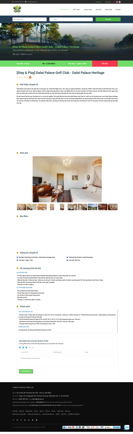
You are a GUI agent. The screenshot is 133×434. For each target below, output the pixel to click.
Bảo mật (80, 412)
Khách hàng (32, 412)
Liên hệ (63, 412)
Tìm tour (108, 19)
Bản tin (48, 412)
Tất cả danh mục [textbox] (18, 19)
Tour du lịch (64, 9)
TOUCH (62, 415)
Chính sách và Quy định (19, 415)
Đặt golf (76, 9)
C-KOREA (78, 415)
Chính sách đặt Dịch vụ (35, 415)
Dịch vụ (98, 9)
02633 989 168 (19, 1)
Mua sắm (108, 9)
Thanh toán (71, 412)
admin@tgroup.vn (32, 1)
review (118, 9)
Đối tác (41, 412)
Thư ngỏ (14, 412)
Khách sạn (88, 9)
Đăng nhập (108, 2)
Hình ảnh (23, 412)
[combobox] (29, 19)
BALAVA (70, 415)
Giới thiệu (98, 2)
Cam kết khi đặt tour (51, 415)
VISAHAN (84, 415)
